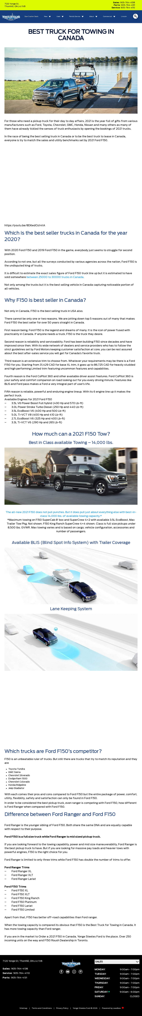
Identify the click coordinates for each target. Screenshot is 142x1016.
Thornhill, (9, 6)
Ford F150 (25, 250)
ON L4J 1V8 (20, 6)
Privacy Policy (62, 1008)
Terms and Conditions (42, 1008)
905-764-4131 (128, 5)
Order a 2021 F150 (50, 936)
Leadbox (118, 1008)
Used (58, 16)
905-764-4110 (128, 8)
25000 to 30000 (50, 277)
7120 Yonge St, (11, 4)
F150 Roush (52, 940)
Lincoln (124, 16)
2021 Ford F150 (97, 140)
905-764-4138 (127, 3)
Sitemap (23, 1008)
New (45, 16)
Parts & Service (74, 16)
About (91, 16)
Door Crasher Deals (31, 16)
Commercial (107, 16)
